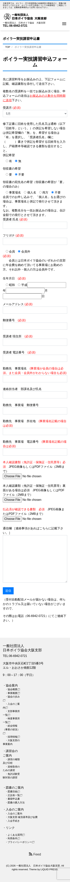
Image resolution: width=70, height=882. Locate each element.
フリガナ (35, 239)
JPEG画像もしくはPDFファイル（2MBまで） (34, 469)
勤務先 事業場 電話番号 (35, 448)
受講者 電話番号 (35, 356)
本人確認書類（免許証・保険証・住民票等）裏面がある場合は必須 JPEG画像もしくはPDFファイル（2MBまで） (34, 492)
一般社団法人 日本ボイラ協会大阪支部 (38, 865)
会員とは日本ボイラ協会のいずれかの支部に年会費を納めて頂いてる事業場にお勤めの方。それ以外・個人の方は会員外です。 (34, 262)
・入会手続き (12, 820)
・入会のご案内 (13, 813)
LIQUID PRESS (49, 869)
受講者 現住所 (35, 340)
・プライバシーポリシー (20, 842)
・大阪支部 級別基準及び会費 (21, 817)
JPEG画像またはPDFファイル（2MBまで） (33, 514)
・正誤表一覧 (13, 795)
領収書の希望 (12, 168)
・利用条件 (12, 838)
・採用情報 (12, 736)
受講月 (35, 111)
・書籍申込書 (12, 798)
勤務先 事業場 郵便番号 (35, 408)
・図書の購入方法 (15, 802)
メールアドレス (35, 308)
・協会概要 (12, 689)
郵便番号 (35, 324)
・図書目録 (12, 791)
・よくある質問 (15, 834)
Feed (35, 854)
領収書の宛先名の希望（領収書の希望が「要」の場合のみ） (34, 184)
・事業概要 (12, 693)
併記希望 (9, 155)
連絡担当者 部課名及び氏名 (35, 392)
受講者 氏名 (35, 223)
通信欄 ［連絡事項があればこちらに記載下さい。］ (35, 555)
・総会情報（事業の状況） (11, 729)
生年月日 (14, 278)
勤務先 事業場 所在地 (35, 427)
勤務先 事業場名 (35, 374)
